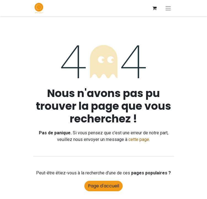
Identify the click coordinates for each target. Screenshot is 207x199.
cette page (138, 139)
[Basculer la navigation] (168, 8)
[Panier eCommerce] (154, 8)
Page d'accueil (103, 186)
